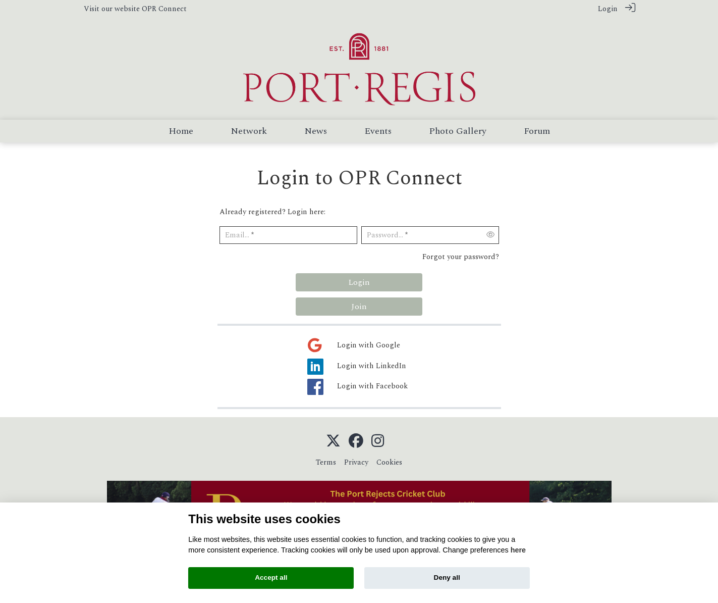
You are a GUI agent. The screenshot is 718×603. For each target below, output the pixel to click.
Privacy (356, 462)
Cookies (389, 462)
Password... (385, 235)
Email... (237, 235)
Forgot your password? (460, 257)
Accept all (271, 577)
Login (608, 9)
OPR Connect (164, 9)
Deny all (447, 577)
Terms (326, 462)
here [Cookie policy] (518, 550)
